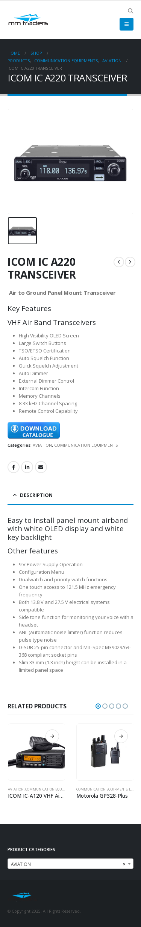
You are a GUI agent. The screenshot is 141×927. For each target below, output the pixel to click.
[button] (130, 11)
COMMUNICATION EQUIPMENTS (86, 445)
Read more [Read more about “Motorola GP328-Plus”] (121, 736)
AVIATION (42, 445)
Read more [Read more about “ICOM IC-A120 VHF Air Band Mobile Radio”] (52, 736)
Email (41, 467)
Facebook (14, 467)
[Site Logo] (28, 20)
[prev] (119, 262)
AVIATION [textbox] (68, 864)
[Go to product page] (36, 752)
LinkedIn (27, 467)
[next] (130, 262)
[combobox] (70, 863)
